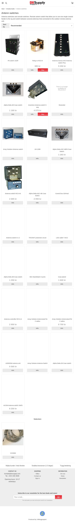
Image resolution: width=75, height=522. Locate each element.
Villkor (37, 474)
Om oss (62, 474)
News (62, 476)
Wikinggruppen (41, 519)
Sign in (37, 478)
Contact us (37, 476)
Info (13, 70)
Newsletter (62, 478)
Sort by (4, 26)
